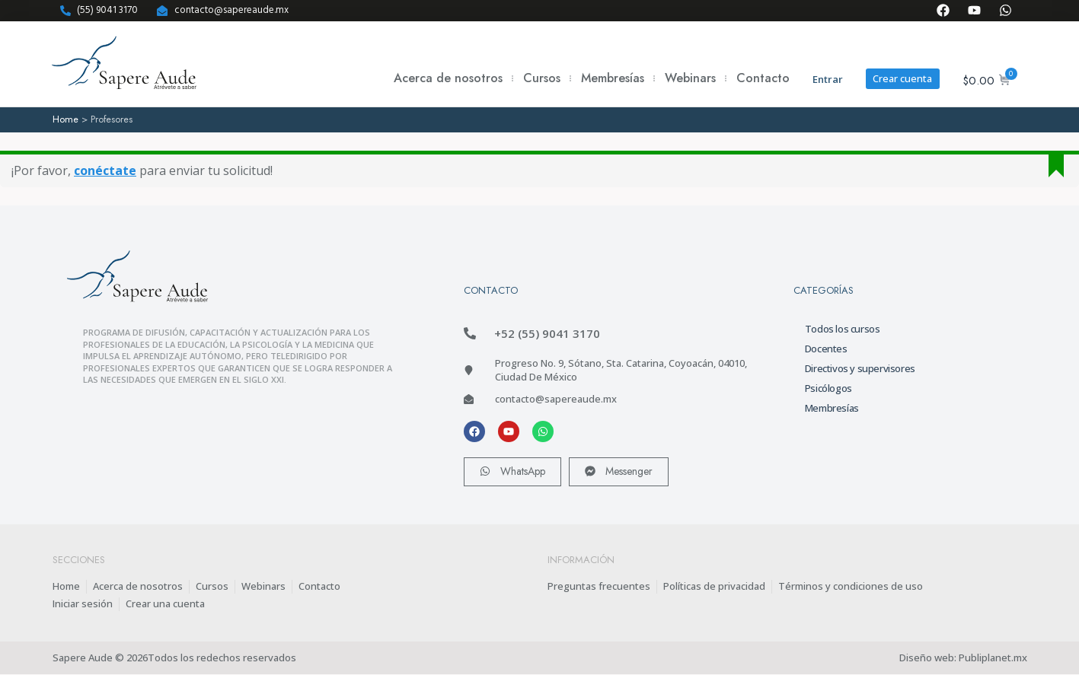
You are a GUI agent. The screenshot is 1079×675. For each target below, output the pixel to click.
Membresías (611, 78)
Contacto (762, 78)
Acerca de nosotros (447, 78)
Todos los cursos (842, 328)
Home (65, 119)
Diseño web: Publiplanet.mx (963, 658)
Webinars (689, 78)
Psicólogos (828, 387)
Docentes (826, 348)
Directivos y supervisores (860, 367)
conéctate (105, 170)
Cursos (541, 78)
